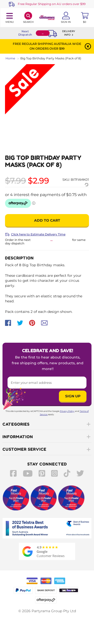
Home (10, 58)
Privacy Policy (67, 411)
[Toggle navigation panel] (9, 17)
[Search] (28, 17)
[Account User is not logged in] (65, 17)
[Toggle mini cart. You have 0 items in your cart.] (84, 17)
